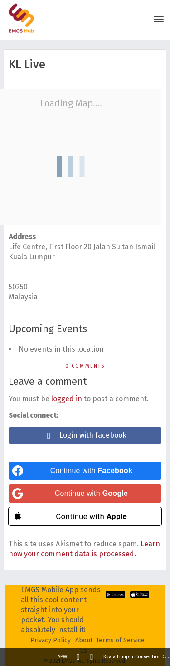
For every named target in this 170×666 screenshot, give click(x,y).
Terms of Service (120, 640)
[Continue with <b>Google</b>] (85, 493)
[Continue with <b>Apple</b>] (85, 516)
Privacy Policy (50, 640)
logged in (66, 398)
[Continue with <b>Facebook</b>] (85, 471)
